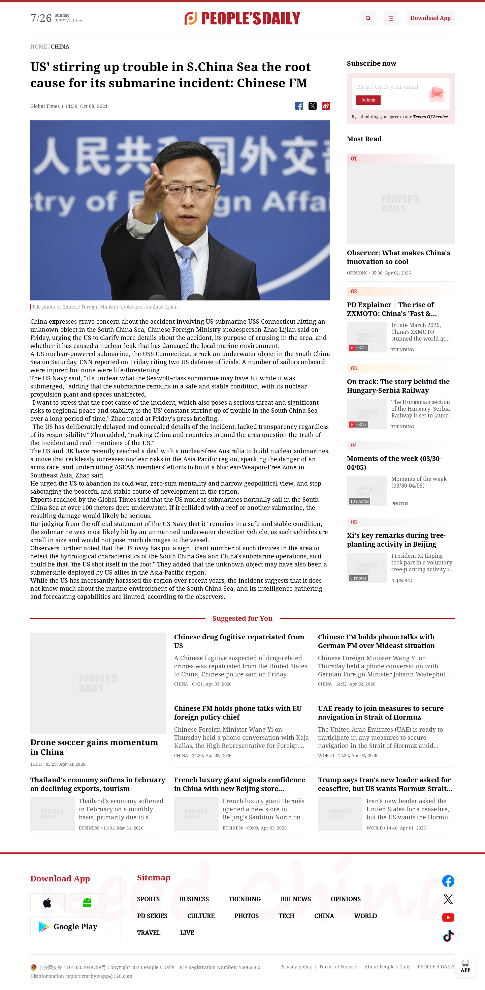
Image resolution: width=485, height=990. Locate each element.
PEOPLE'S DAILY (436, 966)
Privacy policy (296, 966)
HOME (38, 46)
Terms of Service (338, 966)
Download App (431, 18)
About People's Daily (387, 966)
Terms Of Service (430, 117)
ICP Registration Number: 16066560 (220, 967)
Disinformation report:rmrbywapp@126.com (81, 976)
